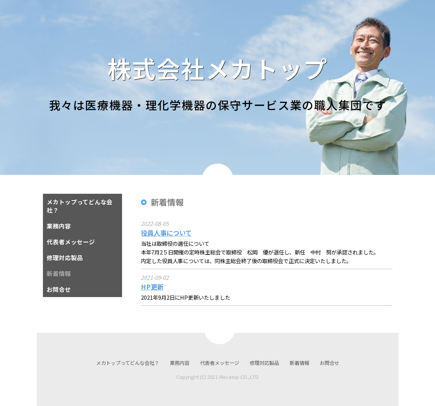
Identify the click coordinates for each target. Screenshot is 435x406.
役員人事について (166, 232)
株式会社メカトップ (217, 68)
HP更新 (152, 286)
